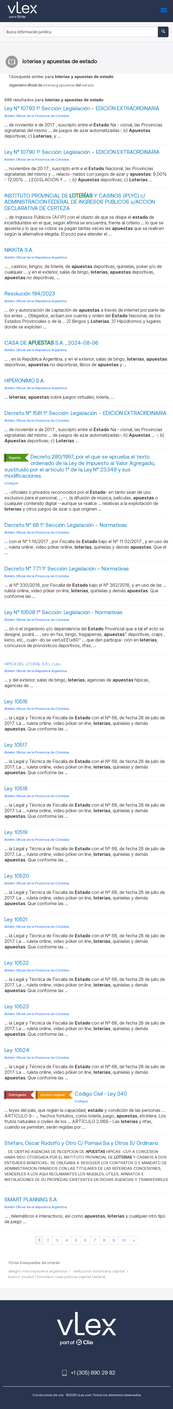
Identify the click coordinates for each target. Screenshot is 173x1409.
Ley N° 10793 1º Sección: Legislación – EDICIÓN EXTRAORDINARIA (81, 108)
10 (124, 1240)
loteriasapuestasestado (51, 85)
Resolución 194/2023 (29, 294)
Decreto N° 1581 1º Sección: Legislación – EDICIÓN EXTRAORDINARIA (85, 413)
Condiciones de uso (48, 1395)
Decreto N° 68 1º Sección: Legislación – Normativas (65, 525)
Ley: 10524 (16, 1050)
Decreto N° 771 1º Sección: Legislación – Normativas (66, 569)
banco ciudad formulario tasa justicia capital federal (56, 1276)
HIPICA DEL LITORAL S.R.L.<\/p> (32, 664)
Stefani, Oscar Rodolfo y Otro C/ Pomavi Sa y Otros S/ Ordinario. (81, 1143)
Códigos (11, 483)
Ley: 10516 (15, 701)
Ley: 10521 (15, 919)
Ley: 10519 (15, 832)
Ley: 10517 (15, 745)
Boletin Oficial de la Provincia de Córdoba (36, 116)
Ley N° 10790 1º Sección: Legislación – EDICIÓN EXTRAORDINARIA (82, 152)
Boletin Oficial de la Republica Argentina (35, 257)
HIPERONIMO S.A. (24, 381)
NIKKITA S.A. (18, 250)
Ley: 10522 (16, 963)
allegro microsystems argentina (37, 1271)
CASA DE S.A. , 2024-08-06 (51, 343)
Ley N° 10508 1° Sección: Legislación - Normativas (63, 612)
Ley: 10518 (15, 789)
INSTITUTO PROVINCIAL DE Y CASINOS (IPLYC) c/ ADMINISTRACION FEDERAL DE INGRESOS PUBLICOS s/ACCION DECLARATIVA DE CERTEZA (79, 202)
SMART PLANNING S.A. (31, 1200)
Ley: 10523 (16, 1006)
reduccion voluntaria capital (99, 1271)
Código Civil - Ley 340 (101, 1094)
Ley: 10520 (16, 876)
